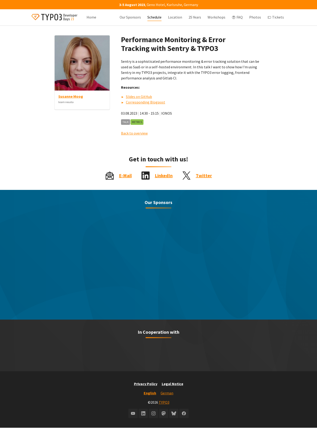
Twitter (204, 185)
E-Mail (125, 185)
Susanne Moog (70, 105)
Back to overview (134, 142)
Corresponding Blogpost (145, 111)
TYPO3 (164, 411)
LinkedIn (164, 185)
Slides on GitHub (139, 106)
